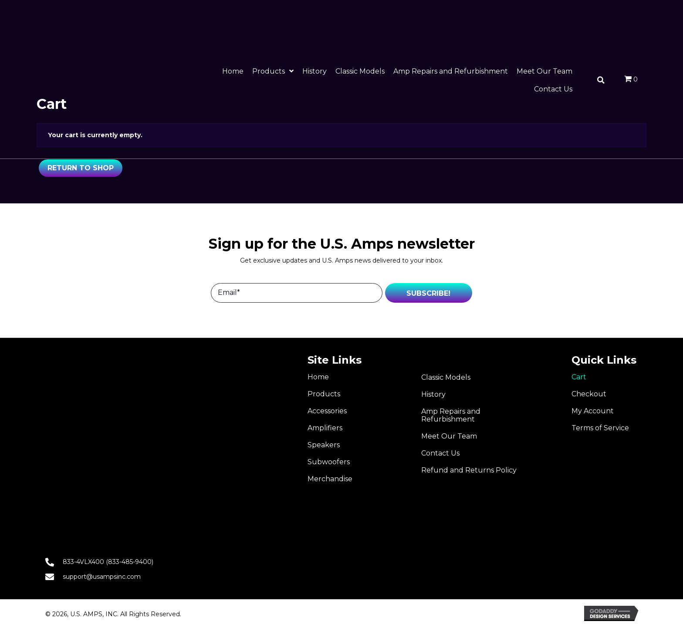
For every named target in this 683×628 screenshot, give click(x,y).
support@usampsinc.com (102, 577)
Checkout (588, 394)
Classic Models (445, 377)
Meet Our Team (449, 436)
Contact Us (440, 453)
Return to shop (80, 168)
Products (324, 394)
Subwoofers (329, 462)
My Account (592, 411)
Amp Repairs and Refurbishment (450, 415)
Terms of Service (600, 428)
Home (318, 377)
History (433, 394)
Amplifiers (325, 428)
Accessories (327, 411)
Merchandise (330, 479)
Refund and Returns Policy (469, 470)
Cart (578, 377)
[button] (428, 293)
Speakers (324, 445)
